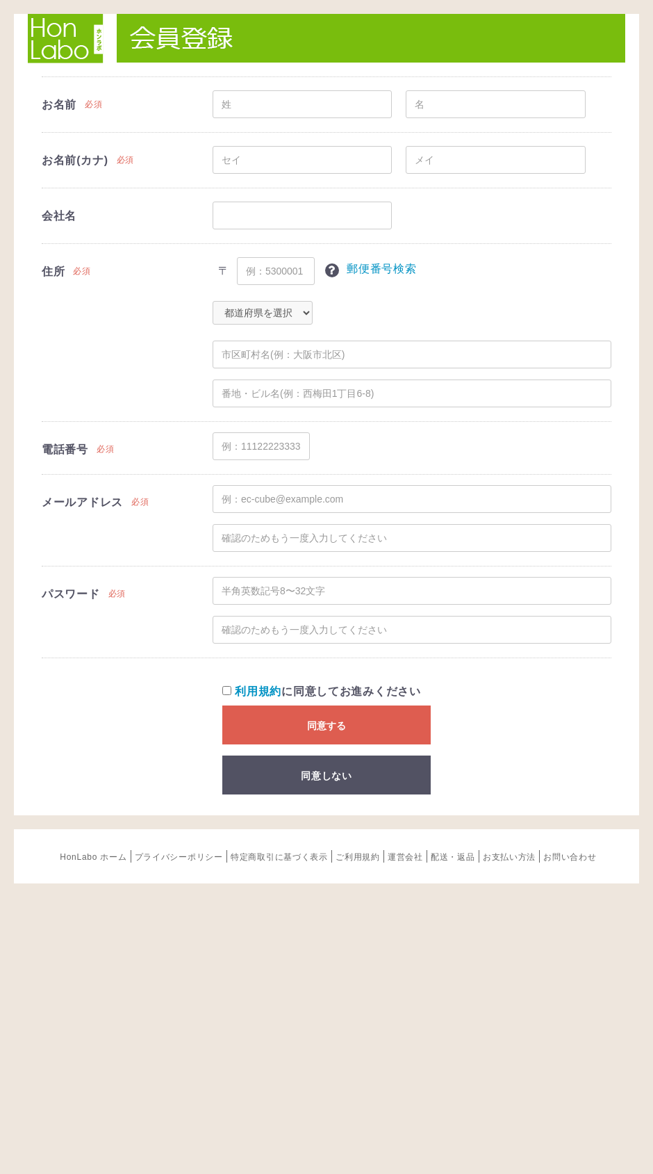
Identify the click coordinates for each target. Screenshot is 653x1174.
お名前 (59, 105)
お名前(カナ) (75, 160)
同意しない (326, 775)
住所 (53, 271)
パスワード (71, 594)
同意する (326, 725)
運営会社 (405, 857)
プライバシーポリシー (179, 857)
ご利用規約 (358, 857)
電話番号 (65, 449)
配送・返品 (453, 857)
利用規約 (258, 691)
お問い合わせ (569, 857)
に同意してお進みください (321, 691)
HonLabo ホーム (93, 857)
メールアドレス (82, 502)
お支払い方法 (509, 857)
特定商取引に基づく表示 (279, 857)
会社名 (59, 216)
